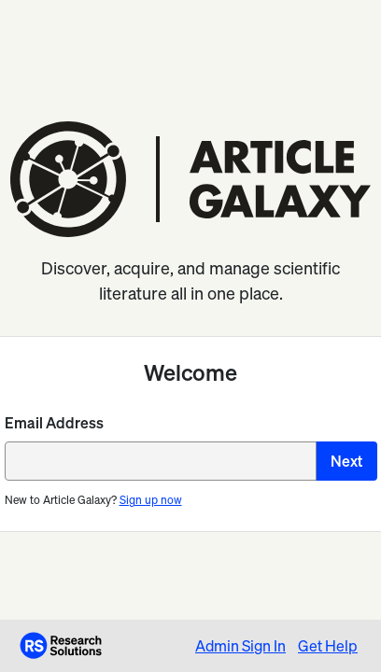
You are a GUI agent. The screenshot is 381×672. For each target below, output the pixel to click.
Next (346, 461)
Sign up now (151, 500)
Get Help (328, 646)
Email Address (54, 423)
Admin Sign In (240, 646)
